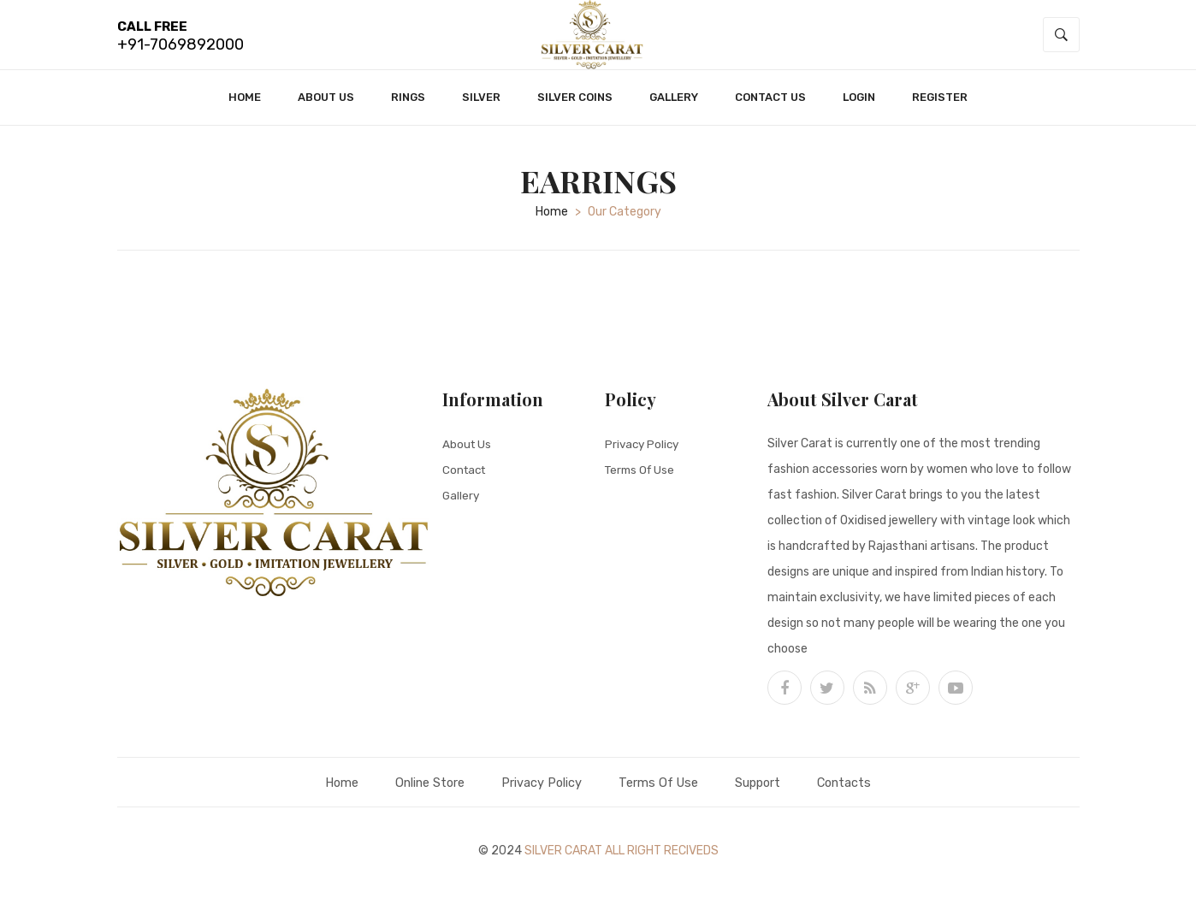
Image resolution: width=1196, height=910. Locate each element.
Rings (408, 105)
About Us (326, 105)
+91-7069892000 (180, 48)
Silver (481, 105)
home (552, 220)
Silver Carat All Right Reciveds (621, 859)
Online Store (418, 791)
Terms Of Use (642, 477)
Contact (465, 477)
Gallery (673, 105)
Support (769, 791)
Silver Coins (575, 105)
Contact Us (770, 105)
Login (859, 105)
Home (244, 105)
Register (940, 105)
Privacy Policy (644, 452)
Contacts (861, 791)
